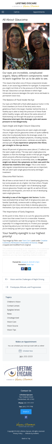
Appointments (39, 12)
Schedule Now (26, 350)
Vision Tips (30, 265)
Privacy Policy (17, 433)
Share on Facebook (22, 268)
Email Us (26, 412)
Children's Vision (13, 302)
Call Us (16, 12)
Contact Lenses (13, 306)
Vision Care (11, 322)
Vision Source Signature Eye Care (26, 424)
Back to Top (26, 438)
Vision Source (12, 326)
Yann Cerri (26, 240)
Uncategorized (13, 318)
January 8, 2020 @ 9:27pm (30, 262)
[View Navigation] (3, 12)
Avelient (36, 433)
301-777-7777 (29, 403)
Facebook (26, 417)
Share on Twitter (26, 268)
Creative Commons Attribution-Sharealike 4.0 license (25, 241)
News (9, 314)
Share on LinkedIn (29, 268)
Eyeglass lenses (13, 310)
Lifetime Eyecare (25, 431)
